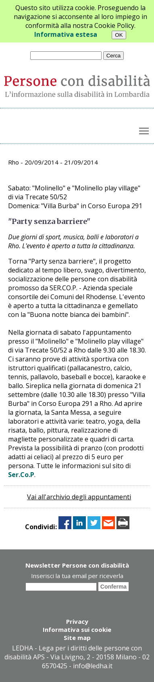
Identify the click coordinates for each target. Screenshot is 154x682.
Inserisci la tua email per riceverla (77, 576)
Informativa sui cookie (77, 629)
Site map (77, 637)
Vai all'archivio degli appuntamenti (79, 496)
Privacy (77, 621)
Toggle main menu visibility (144, 129)
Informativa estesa (65, 34)
